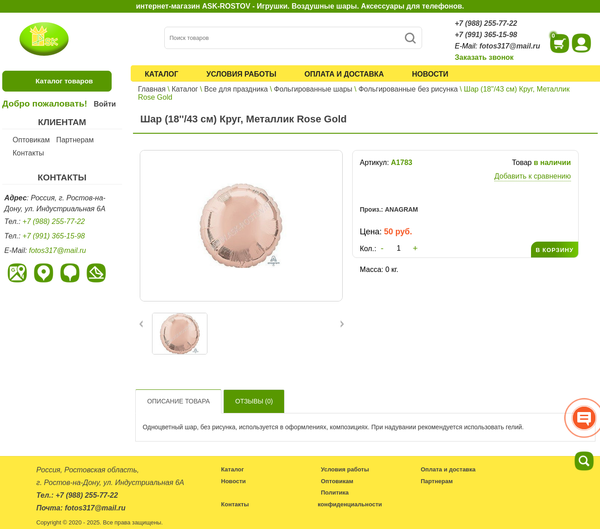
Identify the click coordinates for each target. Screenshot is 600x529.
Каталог (161, 74)
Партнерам (75, 140)
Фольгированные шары (313, 89)
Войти (104, 104)
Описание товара (178, 401)
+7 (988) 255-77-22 (486, 23)
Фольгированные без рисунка (408, 89)
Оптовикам (31, 140)
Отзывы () (254, 401)
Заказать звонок (484, 57)
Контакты (28, 153)
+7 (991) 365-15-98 (486, 35)
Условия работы (241, 74)
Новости (430, 74)
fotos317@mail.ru (509, 46)
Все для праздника (236, 89)
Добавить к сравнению (532, 176)
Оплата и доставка (344, 74)
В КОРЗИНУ (554, 250)
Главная (152, 89)
